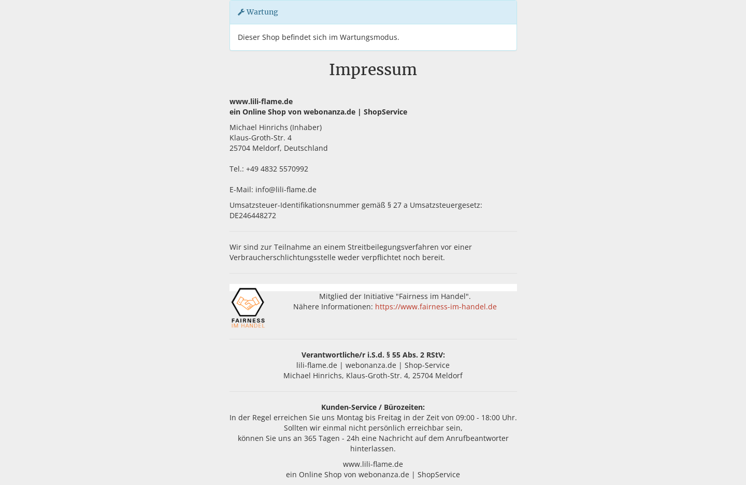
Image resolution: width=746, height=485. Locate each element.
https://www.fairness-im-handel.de (436, 306)
